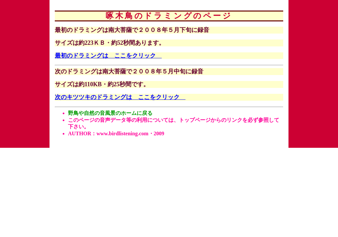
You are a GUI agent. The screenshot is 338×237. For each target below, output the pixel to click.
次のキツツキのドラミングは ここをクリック (120, 97)
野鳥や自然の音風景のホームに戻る (110, 113)
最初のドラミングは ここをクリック (108, 55)
